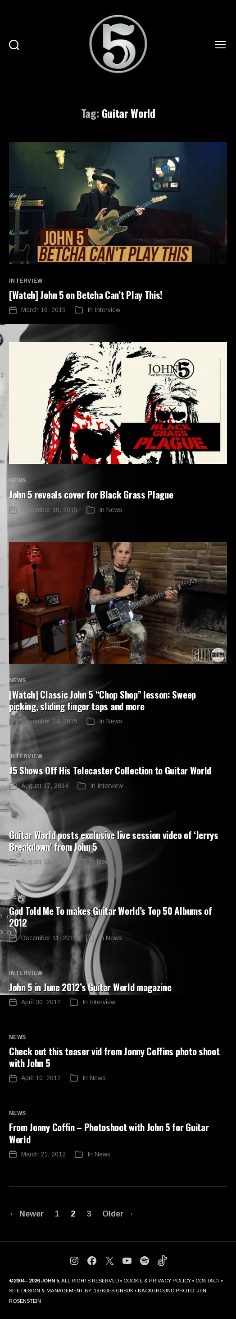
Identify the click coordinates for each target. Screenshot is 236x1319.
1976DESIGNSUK (113, 1290)
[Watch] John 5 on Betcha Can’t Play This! (86, 295)
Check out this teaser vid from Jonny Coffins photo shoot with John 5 (114, 1057)
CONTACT (207, 1280)
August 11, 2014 (44, 861)
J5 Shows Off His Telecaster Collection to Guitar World (110, 770)
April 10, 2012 (41, 1077)
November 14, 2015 (49, 721)
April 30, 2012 (41, 1002)
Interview (25, 281)
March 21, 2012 (43, 1154)
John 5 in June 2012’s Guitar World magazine (90, 987)
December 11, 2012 (49, 937)
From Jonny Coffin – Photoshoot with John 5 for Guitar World (109, 1133)
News (17, 480)
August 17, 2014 (44, 785)
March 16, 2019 (43, 309)
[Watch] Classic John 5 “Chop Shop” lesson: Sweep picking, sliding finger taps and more (102, 700)
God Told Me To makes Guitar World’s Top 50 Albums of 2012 (110, 916)
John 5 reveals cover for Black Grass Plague (91, 494)
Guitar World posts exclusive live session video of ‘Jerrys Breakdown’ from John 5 (113, 840)
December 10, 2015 (49, 509)
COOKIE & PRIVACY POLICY (157, 1280)
